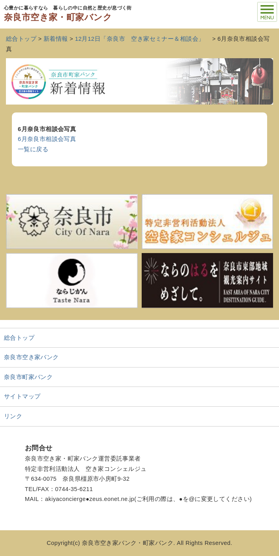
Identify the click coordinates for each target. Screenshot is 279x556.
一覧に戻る (33, 149)
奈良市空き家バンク (31, 357)
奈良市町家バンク (28, 377)
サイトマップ (22, 396)
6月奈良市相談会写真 (47, 139)
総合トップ (19, 338)
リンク (13, 416)
